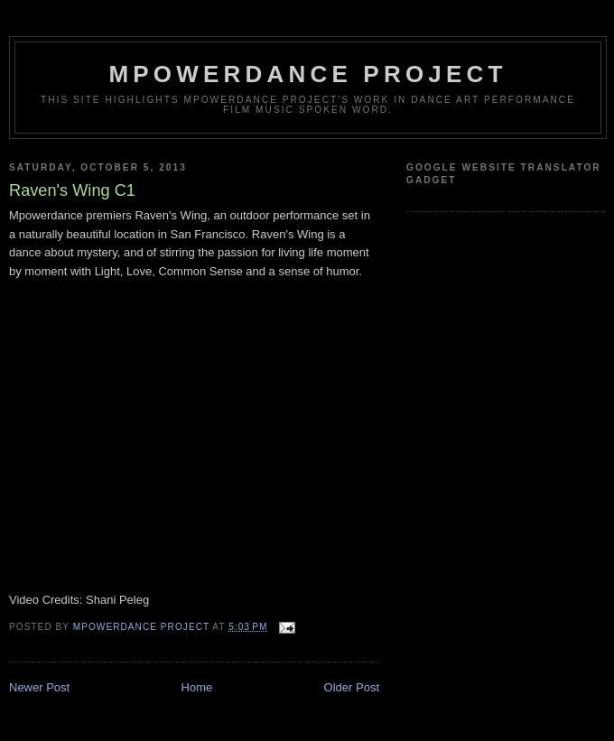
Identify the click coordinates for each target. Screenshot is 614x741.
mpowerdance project (307, 74)
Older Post (351, 687)
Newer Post (39, 687)
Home (197, 687)
